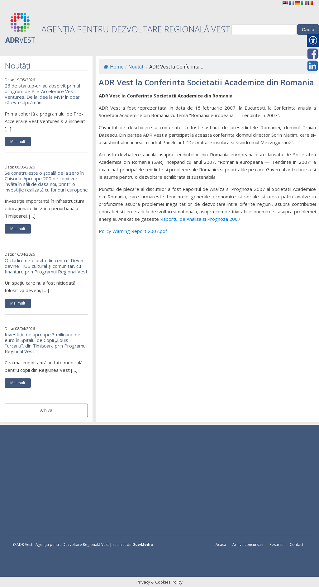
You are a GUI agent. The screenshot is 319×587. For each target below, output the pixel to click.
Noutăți (136, 67)
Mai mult (17, 141)
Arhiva (46, 410)
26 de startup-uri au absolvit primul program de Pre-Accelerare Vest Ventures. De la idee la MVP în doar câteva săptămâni (42, 94)
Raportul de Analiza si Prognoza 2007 (200, 219)
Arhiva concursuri (247, 544)
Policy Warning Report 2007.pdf (133, 231)
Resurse (276, 544)
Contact (296, 544)
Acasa (221, 544)
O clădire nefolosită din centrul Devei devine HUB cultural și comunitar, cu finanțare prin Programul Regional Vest (46, 266)
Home (113, 67)
